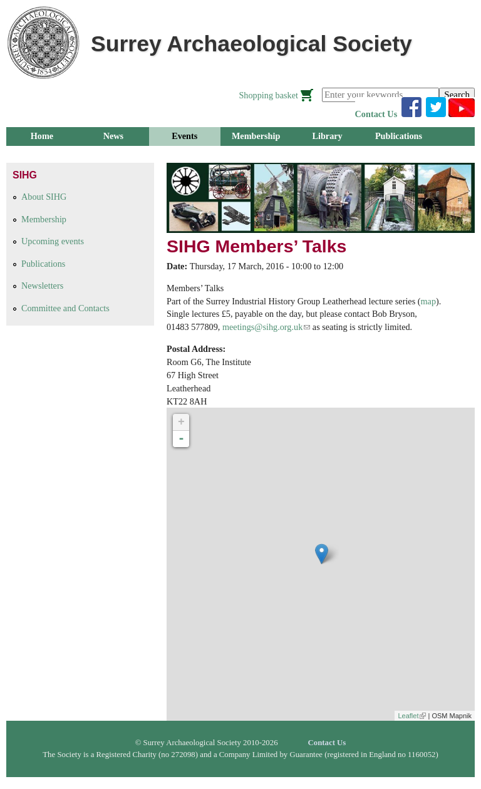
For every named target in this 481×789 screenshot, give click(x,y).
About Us (256, 155)
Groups (42, 155)
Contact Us (376, 114)
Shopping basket (268, 95)
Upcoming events (52, 241)
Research (113, 155)
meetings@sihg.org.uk (266, 327)
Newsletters (42, 286)
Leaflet (412, 715)
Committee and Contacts (65, 308)
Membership (256, 136)
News (113, 136)
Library (327, 136)
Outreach (184, 155)
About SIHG (43, 197)
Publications (398, 136)
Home (42, 136)
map (429, 301)
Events (184, 136)
